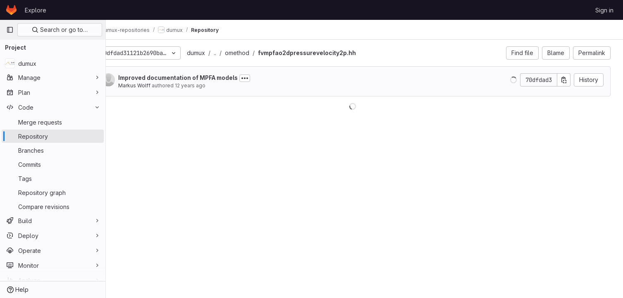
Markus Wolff (155, 85)
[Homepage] (11, 10)
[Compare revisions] (53, 206)
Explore (35, 10)
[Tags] (53, 178)
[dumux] (53, 63)
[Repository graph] (53, 192)
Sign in (604, 10)
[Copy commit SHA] (566, 80)
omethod (258, 52)
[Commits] (53, 164)
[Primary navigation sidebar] (10, 29)
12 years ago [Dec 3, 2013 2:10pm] (211, 85)
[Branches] (53, 150)
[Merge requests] (53, 122)
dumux (217, 52)
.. (236, 52)
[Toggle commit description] (265, 78)
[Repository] (53, 136)
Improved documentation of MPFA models (199, 77)
